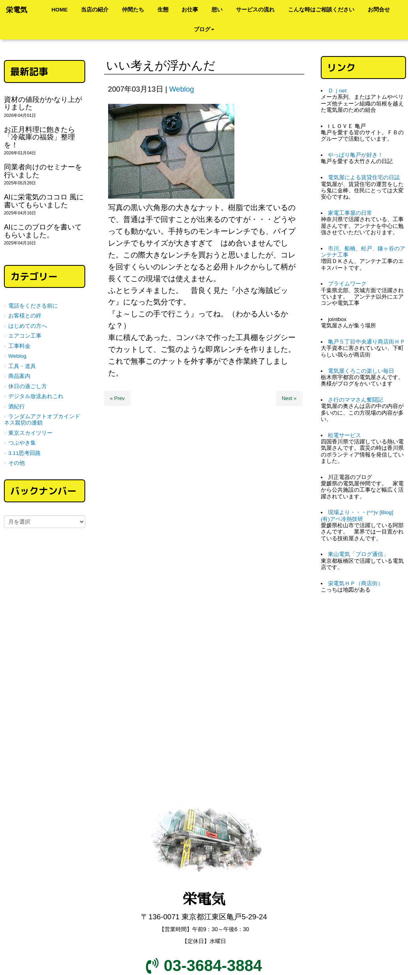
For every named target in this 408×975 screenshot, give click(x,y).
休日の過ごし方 (27, 386)
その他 (16, 463)
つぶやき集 (22, 443)
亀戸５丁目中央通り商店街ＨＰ (366, 342)
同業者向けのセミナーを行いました (43, 170)
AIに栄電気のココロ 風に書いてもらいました (44, 201)
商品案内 (19, 376)
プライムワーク (347, 284)
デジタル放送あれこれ (36, 396)
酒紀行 (16, 407)
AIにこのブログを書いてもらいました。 (43, 231)
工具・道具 (22, 366)
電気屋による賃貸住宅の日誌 (364, 177)
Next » (289, 398)
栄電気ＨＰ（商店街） (355, 583)
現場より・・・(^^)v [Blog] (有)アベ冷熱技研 (360, 515)
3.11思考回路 (24, 453)
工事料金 (19, 346)
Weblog (181, 89)
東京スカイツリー (30, 433)
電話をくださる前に (33, 306)
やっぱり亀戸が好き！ (355, 155)
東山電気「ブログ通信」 (358, 554)
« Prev (117, 398)
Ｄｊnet (337, 91)
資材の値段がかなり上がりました (43, 103)
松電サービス (344, 435)
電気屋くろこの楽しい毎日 (361, 371)
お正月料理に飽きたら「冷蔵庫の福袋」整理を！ (39, 137)
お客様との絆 (24, 316)
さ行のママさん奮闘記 (355, 400)
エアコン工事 (24, 336)
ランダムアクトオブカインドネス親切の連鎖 (42, 419)
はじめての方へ (27, 326)
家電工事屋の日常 (350, 213)
